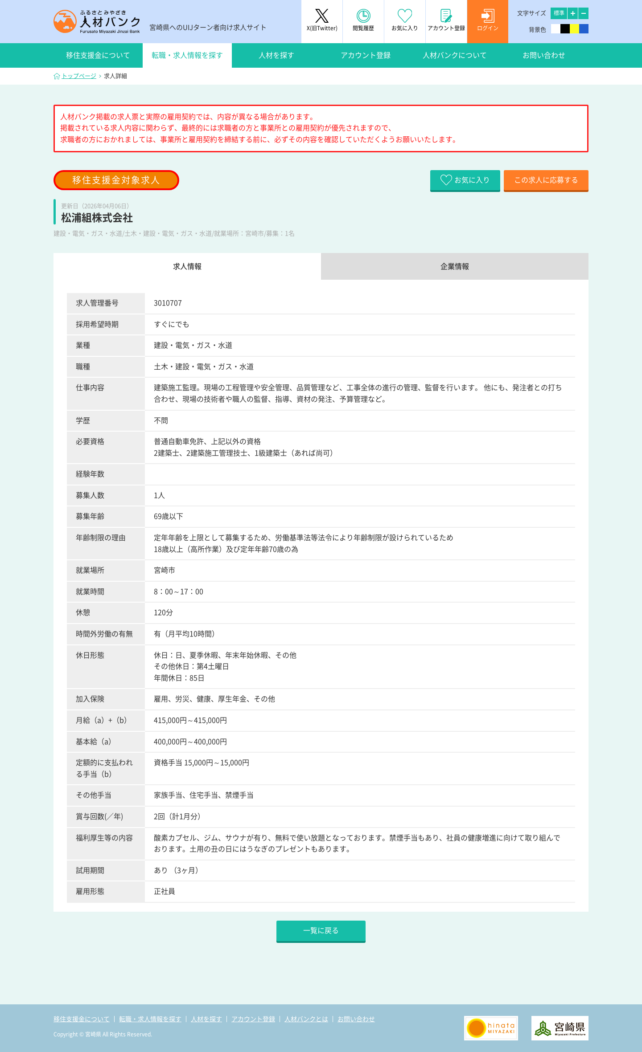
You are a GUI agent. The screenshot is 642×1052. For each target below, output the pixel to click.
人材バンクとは (306, 1019)
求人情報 (187, 266)
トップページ (79, 76)
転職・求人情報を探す (187, 55)
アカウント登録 (366, 55)
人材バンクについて (455, 55)
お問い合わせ (544, 55)
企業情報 (454, 266)
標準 (559, 13)
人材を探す (276, 55)
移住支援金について (98, 55)
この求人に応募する (546, 179)
